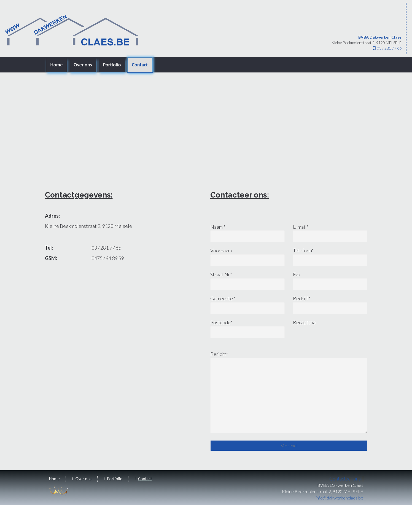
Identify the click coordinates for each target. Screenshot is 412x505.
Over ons (83, 65)
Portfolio (112, 65)
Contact (140, 65)
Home (56, 65)
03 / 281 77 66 (387, 48)
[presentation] (335, 340)
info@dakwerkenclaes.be (339, 497)
